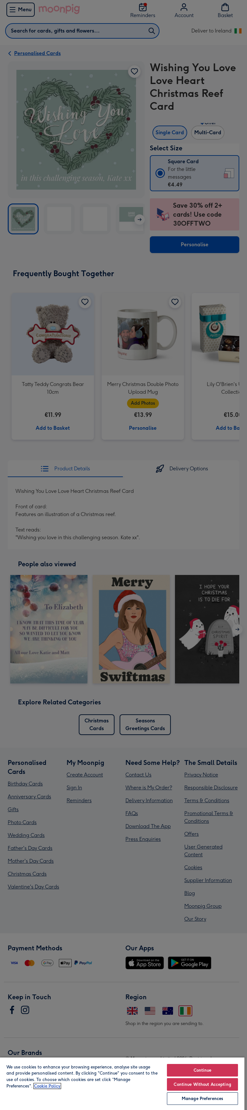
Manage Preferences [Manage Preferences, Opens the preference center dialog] (202, 1098)
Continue (203, 1070)
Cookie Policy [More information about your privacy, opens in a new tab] (47, 1086)
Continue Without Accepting (202, 1084)
